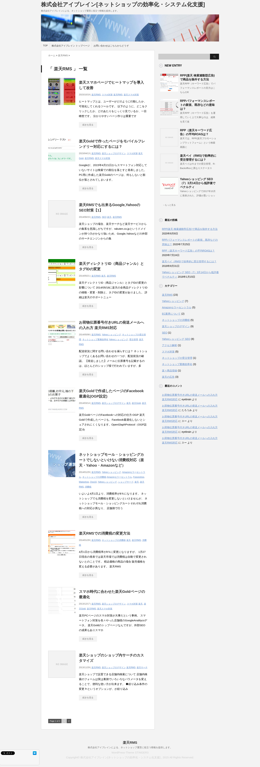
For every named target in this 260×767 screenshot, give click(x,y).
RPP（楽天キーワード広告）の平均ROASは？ (188, 250)
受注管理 (133, 339)
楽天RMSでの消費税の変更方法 (104, 533)
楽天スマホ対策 (131, 94)
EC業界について (171, 313)
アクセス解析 (169, 345)
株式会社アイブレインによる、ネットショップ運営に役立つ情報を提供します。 (130, 747)
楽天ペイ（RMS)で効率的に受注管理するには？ (189, 261)
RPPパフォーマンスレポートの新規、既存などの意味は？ (197, 104)
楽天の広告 (168, 376)
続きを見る (88, 125)
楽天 (109, 217)
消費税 (88, 487)
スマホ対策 (107, 94)
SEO (104, 217)
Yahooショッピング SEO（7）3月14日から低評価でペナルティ (197, 183)
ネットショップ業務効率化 (95, 339)
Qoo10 (93, 482)
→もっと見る (169, 205)
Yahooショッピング (111, 334)
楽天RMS (96, 94)
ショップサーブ (125, 482)
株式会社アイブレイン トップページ (71, 45)
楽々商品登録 (169, 370)
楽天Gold (136, 403)
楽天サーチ (142, 667)
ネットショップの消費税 (94, 477)
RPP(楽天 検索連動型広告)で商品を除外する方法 (190, 229)
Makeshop (84, 482)
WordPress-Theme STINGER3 (130, 752)
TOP (45, 45)
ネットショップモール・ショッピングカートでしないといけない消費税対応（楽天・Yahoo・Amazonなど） (111, 460)
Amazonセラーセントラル (119, 477)
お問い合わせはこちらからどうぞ (111, 45)
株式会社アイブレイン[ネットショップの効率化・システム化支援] (123, 4)
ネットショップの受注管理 (177, 357)
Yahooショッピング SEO (176, 339)
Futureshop (138, 477)
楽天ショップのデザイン (114, 153)
